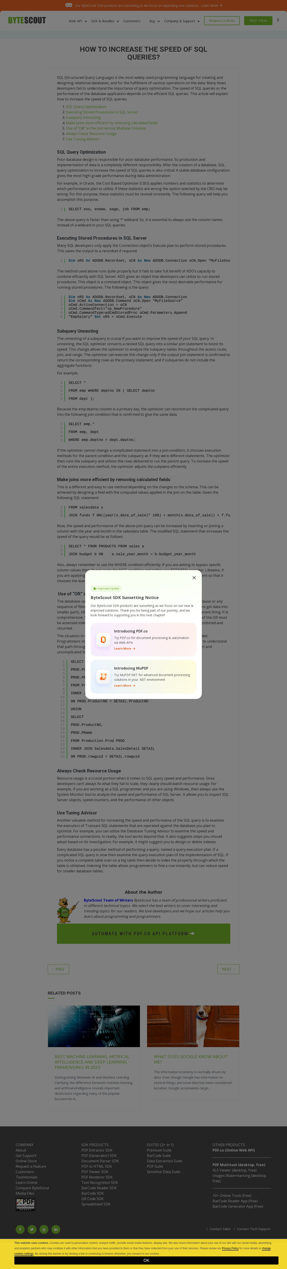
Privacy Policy (230, 1248)
